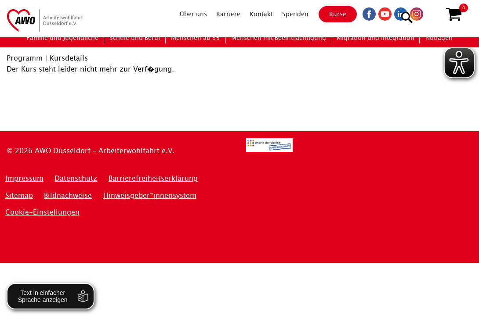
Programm (25, 58)
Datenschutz (75, 178)
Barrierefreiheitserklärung (153, 178)
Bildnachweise (68, 195)
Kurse (330, 14)
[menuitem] (185, 14)
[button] (454, 14)
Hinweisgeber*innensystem (149, 195)
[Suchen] (432, 13)
